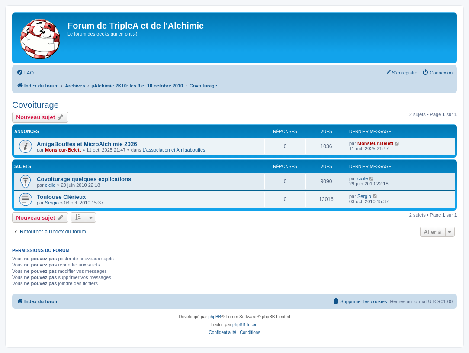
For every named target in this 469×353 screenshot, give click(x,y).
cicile (50, 185)
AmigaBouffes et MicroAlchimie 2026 (87, 144)
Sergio (52, 202)
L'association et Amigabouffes (174, 149)
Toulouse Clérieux (61, 197)
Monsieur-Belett (63, 149)
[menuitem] (25, 73)
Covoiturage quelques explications (84, 179)
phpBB (214, 316)
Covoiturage (35, 105)
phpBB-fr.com (245, 324)
